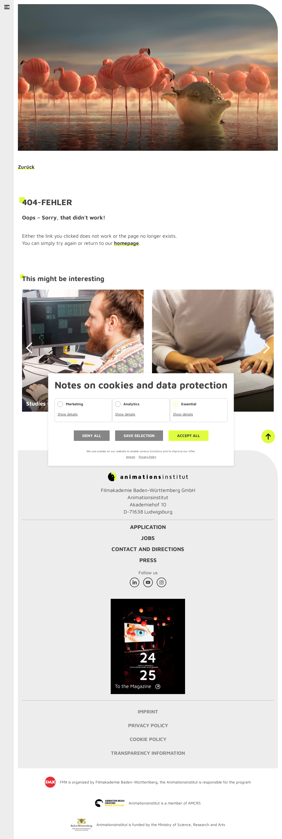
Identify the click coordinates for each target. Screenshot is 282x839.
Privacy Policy (147, 456)
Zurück (26, 167)
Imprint (130, 456)
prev (31, 347)
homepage (126, 243)
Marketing (74, 404)
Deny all (91, 435)
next (264, 347)
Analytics (131, 404)
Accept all (188, 435)
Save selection (139, 435)
